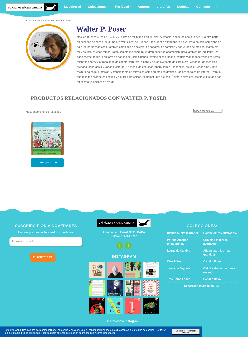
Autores (148, 6)
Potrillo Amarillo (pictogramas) (183, 231)
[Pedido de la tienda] (209, 103)
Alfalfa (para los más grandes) (218, 238)
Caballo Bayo (210, 259)
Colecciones (108, 6)
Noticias (183, 6)
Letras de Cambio (176, 238)
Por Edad (130, 6)
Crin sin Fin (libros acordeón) (218, 231)
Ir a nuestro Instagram (122, 312)
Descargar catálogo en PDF (202, 265)
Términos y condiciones (131, 325)
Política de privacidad (156, 325)
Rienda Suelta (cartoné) (179, 224)
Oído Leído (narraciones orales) (219, 252)
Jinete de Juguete (176, 252)
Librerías (165, 6)
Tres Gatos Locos (176, 259)
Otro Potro (173, 245)
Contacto (201, 6)
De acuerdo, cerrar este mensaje (184, 330)
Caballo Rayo (210, 245)
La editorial (86, 6)
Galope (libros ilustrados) (216, 224)
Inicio (28, 20)
